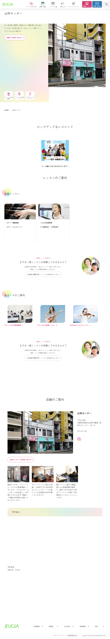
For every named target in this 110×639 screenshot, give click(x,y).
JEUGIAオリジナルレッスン (79, 325)
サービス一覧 (53, 6)
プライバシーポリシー (59, 635)
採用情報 (84, 626)
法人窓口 (68, 626)
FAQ (99, 626)
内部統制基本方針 (72, 635)
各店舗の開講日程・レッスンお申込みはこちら (43, 274)
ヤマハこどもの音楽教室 (12, 325)
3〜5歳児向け (44, 227)
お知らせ (62, 6)
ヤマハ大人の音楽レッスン (46, 325)
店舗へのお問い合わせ (15, 37)
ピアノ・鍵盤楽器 (13, 223)
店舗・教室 (43, 6)
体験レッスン (87, 4)
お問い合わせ (97, 4)
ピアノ (9, 227)
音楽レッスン (12, 194)
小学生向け (55, 227)
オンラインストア (74, 6)
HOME (6, 110)
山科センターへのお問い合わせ (21, 460)
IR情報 (53, 626)
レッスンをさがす (31, 6)
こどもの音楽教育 (46, 223)
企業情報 (38, 626)
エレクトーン (17, 227)
